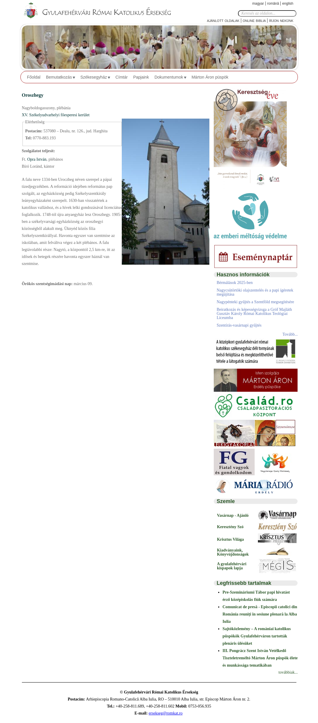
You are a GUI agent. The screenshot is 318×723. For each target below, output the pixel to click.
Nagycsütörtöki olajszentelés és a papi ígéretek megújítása (255, 292)
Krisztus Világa (230, 539)
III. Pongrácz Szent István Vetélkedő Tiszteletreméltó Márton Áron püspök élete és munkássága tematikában (260, 658)
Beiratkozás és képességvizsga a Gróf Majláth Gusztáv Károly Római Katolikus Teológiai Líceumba (254, 313)
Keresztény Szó (230, 527)
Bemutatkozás (59, 77)
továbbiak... (288, 672)
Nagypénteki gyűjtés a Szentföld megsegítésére (255, 302)
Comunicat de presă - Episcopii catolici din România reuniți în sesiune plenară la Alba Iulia (260, 614)
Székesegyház (93, 77)
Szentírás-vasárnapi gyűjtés (239, 325)
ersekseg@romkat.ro (166, 713)
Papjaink (141, 77)
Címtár (121, 77)
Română (273, 3)
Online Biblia (254, 20)
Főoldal (34, 77)
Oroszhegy (33, 95)
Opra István (36, 159)
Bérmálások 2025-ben (235, 282)
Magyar (258, 3)
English (287, 3)
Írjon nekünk (281, 20)
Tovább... (290, 334)
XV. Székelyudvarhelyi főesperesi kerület (56, 115)
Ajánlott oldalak (223, 20)
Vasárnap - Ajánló (233, 515)
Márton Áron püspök (210, 77)
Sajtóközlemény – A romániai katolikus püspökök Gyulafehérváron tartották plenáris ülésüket (257, 636)
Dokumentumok (168, 77)
